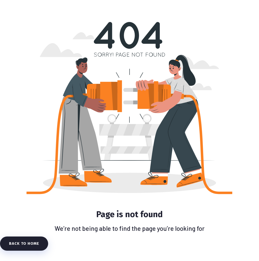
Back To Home (24, 243)
